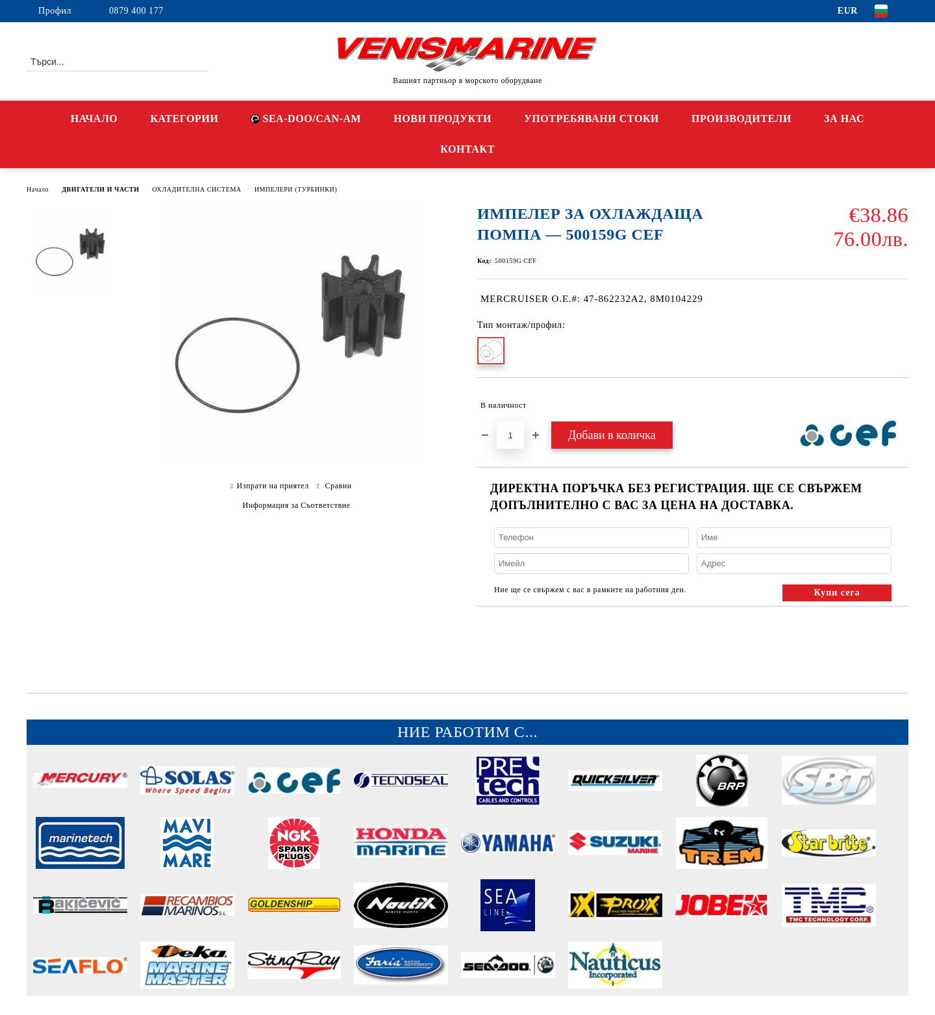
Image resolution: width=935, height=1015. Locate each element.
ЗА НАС (844, 118)
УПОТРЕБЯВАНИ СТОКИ (591, 118)
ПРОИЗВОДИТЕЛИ (742, 118)
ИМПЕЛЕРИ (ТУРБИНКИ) (296, 189)
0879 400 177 (136, 11)
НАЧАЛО (94, 118)
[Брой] (510, 435)
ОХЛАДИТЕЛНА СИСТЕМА (197, 189)
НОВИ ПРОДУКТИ (442, 118)
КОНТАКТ (467, 149)
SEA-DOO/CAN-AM (306, 118)
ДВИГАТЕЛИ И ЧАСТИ (100, 189)
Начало (38, 189)
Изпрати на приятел (272, 485)
